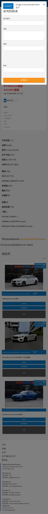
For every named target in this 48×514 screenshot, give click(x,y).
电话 (5, 44)
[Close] (44, 4)
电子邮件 (6, 18)
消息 (5, 29)
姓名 (5, 65)
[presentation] (20, 57)
